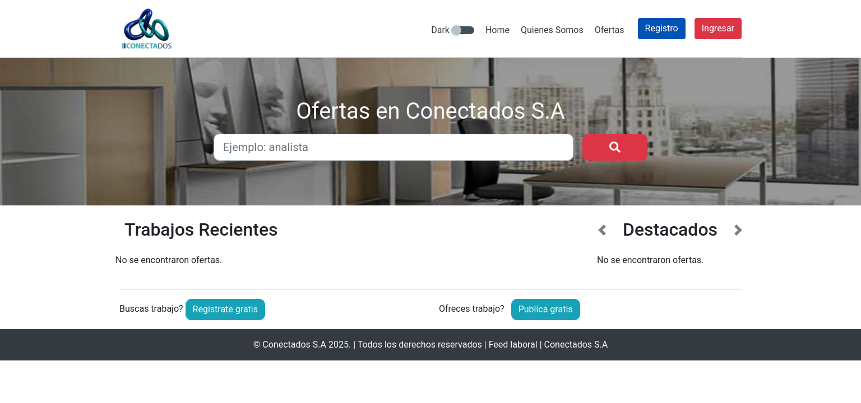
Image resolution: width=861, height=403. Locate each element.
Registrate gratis (225, 309)
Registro (661, 28)
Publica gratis (546, 309)
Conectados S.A (294, 344)
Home (497, 30)
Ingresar (718, 28)
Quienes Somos (552, 30)
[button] (602, 245)
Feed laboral (513, 344)
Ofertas (609, 30)
